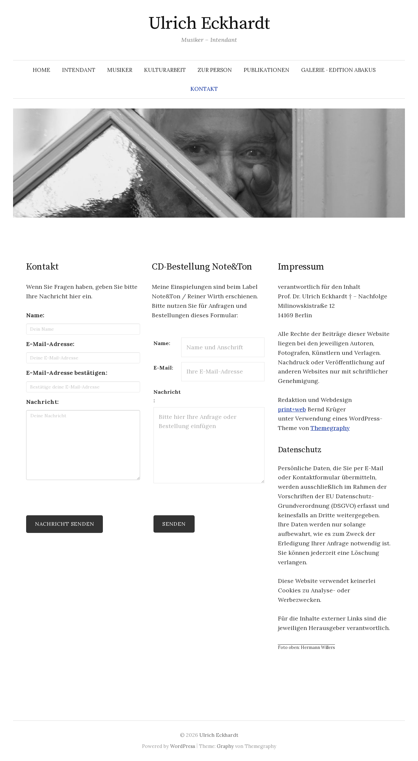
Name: (35, 315)
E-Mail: (163, 367)
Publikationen (266, 70)
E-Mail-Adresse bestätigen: (66, 372)
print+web (292, 409)
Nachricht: (42, 401)
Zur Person (215, 70)
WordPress (182, 746)
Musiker (119, 70)
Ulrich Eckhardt (209, 23)
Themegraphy (330, 428)
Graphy (225, 746)
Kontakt (204, 88)
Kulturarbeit (165, 70)
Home (41, 70)
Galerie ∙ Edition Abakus (338, 70)
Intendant (78, 70)
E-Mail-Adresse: (50, 344)
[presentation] (75, 497)
